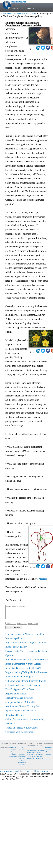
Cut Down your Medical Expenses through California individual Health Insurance (25, 685)
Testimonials (30, 755)
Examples (30, 757)
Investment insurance (22, 766)
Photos (39, 759)
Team (13, 755)
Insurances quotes (48, 751)
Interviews (39, 755)
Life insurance (22, 751)
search (45, 773)
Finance (15, 8)
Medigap (43, 578)
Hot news (39, 757)
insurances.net (8, 13)
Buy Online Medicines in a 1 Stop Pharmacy (26, 662)
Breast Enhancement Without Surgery (23, 666)
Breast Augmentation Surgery (19, 679)
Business (22, 763)
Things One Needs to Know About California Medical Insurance (21, 732)
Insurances (30, 8)
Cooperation (13, 759)
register (30, 773)
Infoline (13, 752)
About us (13, 750)
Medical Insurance (26, 13)
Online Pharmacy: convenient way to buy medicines (25, 724)
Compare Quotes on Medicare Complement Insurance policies (26, 638)
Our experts (31, 759)
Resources (30, 761)
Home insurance (22, 756)
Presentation (31, 753)
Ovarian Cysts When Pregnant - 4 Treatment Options (26, 656)
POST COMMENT (13, 630)
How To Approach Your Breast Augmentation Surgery (20, 694)
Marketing (39, 761)
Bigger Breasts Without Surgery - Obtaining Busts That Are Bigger (26, 647)
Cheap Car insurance (22, 760)
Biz (22, 8)
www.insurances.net (9, 773)
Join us (13, 757)
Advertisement (39, 753)
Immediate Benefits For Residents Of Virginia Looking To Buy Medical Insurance (26, 673)
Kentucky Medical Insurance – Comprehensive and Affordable (20, 702)
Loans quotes (48, 756)
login (37, 773)
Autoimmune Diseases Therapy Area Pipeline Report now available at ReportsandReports (22, 713)
